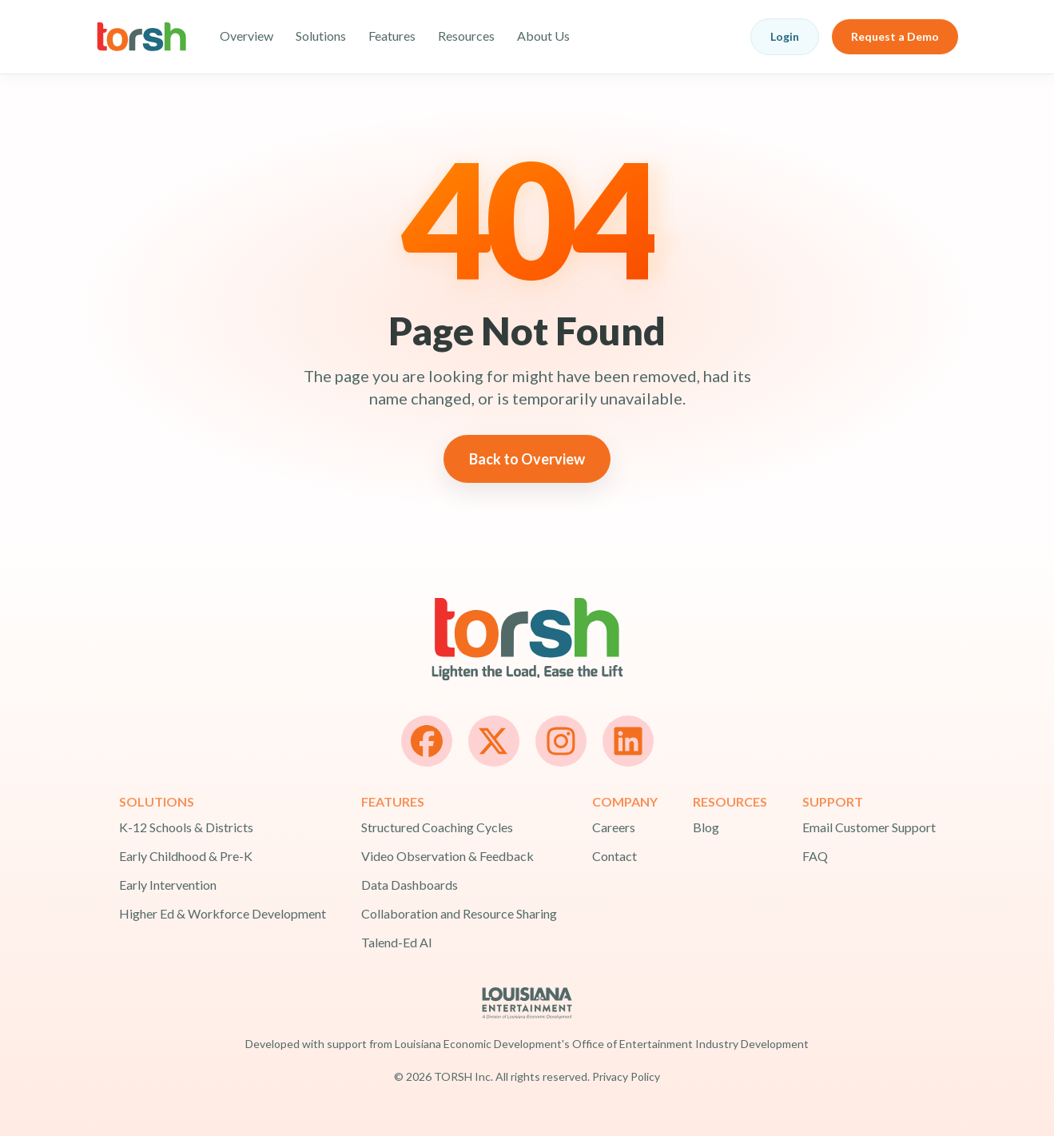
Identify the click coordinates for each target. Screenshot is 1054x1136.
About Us (543, 35)
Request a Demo (895, 36)
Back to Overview (527, 459)
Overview (246, 35)
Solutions (321, 35)
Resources (466, 35)
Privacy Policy (626, 1076)
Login (784, 36)
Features (392, 35)
